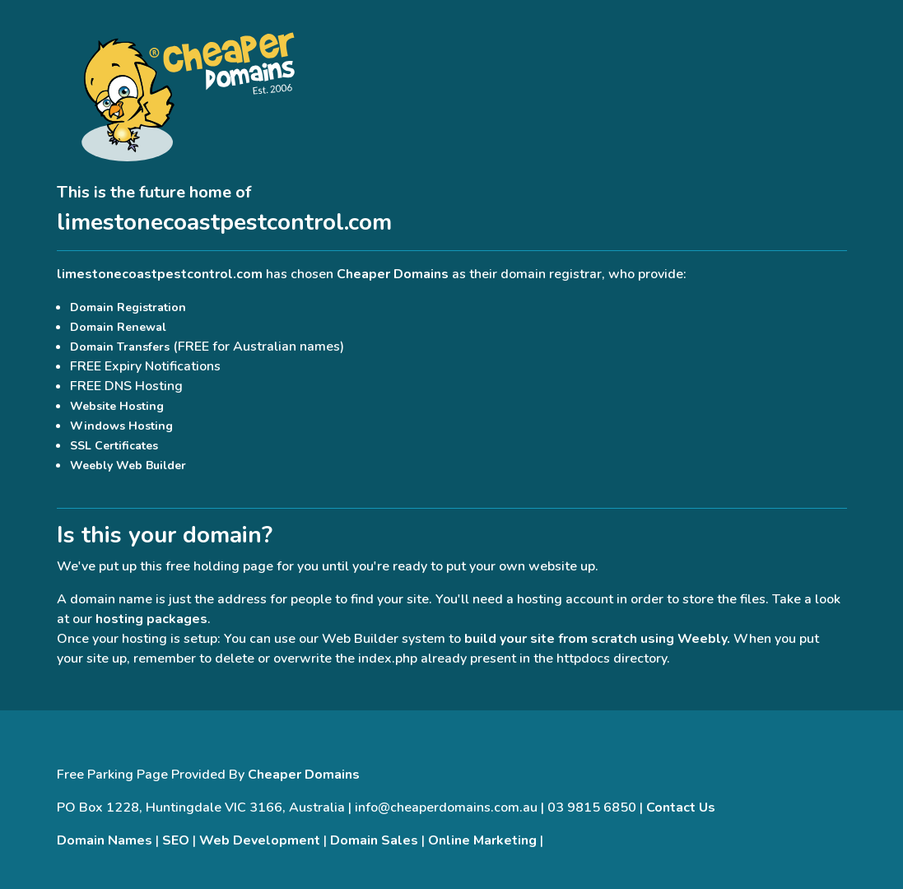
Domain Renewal (118, 327)
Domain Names (104, 840)
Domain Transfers (120, 347)
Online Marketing (482, 840)
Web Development (259, 840)
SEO (175, 840)
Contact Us (680, 807)
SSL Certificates (114, 446)
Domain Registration (128, 307)
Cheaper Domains (393, 274)
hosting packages (151, 619)
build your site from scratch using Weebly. (597, 639)
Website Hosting (117, 406)
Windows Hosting (121, 426)
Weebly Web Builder (128, 465)
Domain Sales (374, 840)
